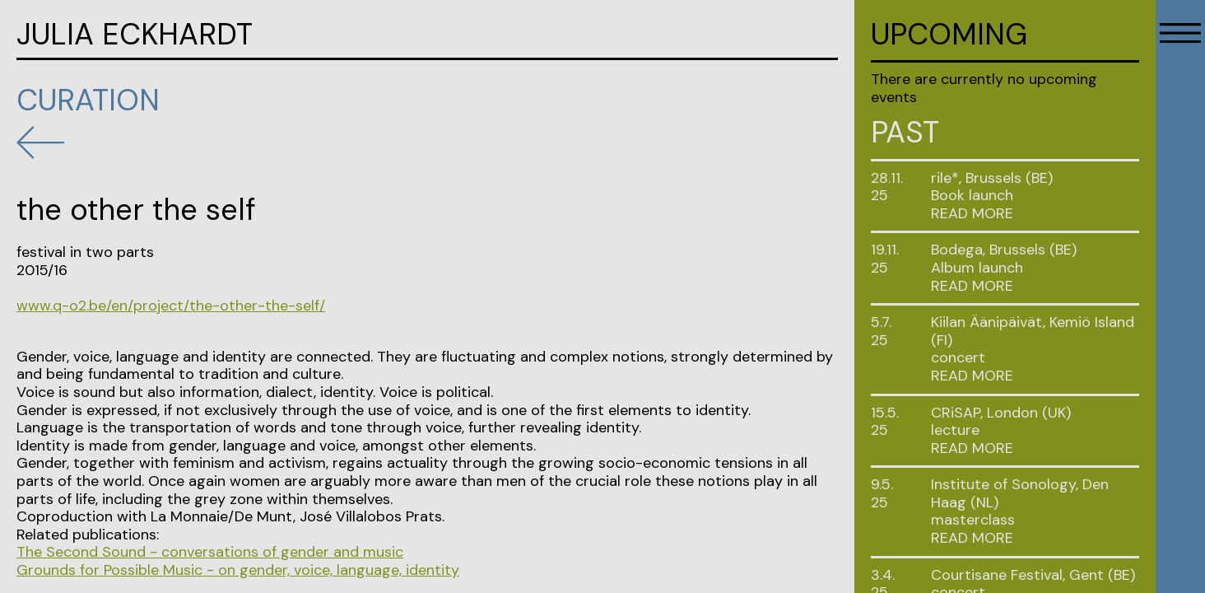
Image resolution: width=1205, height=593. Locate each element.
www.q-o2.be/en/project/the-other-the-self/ (170, 305)
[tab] (1035, 214)
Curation (88, 100)
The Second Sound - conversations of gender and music (209, 552)
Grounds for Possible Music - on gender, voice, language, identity (237, 570)
